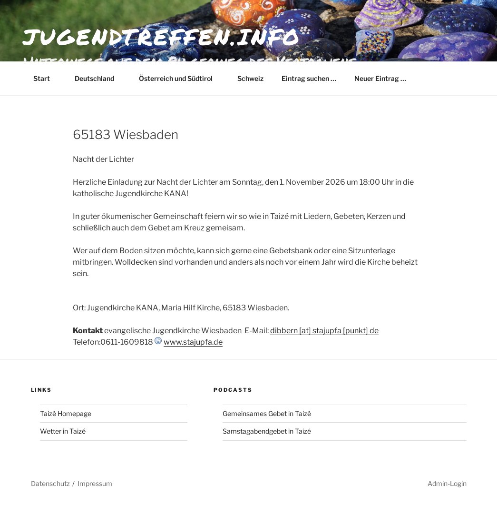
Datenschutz (50, 483)
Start (46, 78)
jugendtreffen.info (162, 36)
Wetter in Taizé (63, 431)
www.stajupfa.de (193, 342)
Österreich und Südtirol (180, 78)
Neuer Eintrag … (380, 78)
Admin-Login (447, 483)
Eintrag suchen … (309, 78)
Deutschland (99, 78)
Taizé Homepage (65, 413)
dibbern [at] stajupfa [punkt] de (324, 330)
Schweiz (250, 78)
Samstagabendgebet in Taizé (267, 431)
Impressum (95, 483)
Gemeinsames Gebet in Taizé (267, 413)
